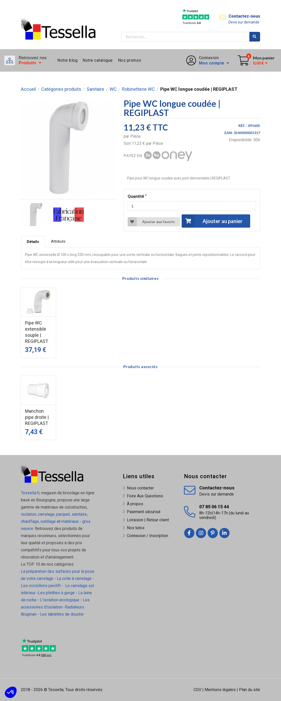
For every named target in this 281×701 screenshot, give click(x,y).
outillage (48, 521)
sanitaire (79, 514)
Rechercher (254, 37)
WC (113, 89)
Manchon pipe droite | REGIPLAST (37, 417)
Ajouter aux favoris (151, 221)
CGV (197, 689)
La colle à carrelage (74, 578)
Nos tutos (135, 527)
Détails (33, 241)
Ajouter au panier (212, 220)
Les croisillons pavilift (41, 585)
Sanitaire (95, 89)
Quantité (136, 196)
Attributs (58, 241)
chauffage (30, 521)
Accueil (28, 89)
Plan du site (249, 689)
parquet (63, 514)
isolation (28, 514)
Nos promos (129, 60)
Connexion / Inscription (147, 535)
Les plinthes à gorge (56, 592)
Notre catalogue (98, 60)
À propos (135, 503)
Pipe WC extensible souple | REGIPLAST (36, 332)
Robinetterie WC (138, 89)
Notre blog (67, 60)
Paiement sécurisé (143, 511)
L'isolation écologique (59, 600)
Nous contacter (140, 488)
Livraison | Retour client (148, 519)
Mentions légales (220, 689)
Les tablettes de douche (62, 614)
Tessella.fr (30, 492)
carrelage (46, 514)
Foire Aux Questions (145, 496)
